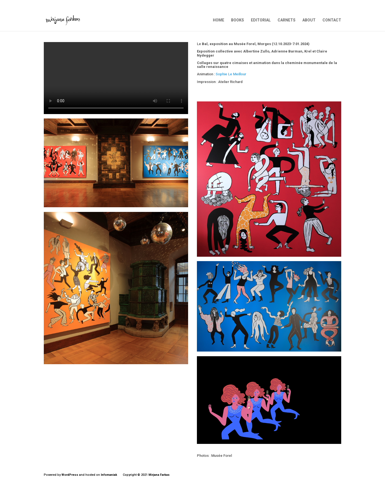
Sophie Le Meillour (231, 74)
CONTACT (331, 20)
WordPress (69, 475)
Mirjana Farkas (159, 475)
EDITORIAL (261, 20)
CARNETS (286, 20)
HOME (218, 20)
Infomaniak (109, 475)
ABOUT (309, 20)
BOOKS (237, 20)
